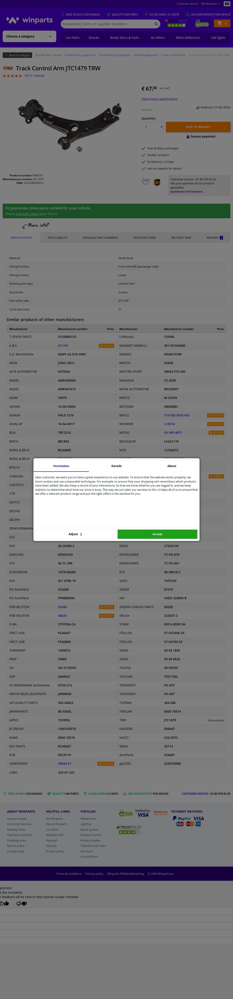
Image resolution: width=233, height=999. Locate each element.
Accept (158, 534)
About (171, 466)
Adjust (75, 534)
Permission (61, 466)
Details (116, 466)
